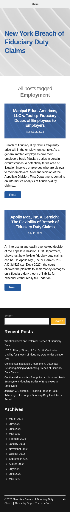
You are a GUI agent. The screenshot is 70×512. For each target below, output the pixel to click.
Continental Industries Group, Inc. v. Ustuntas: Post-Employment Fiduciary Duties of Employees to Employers (34, 382)
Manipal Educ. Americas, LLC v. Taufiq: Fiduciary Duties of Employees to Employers (35, 118)
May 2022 (14, 478)
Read (12, 194)
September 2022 (18, 458)
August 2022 (16, 463)
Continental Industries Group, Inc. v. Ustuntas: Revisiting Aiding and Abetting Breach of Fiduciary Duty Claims (33, 368)
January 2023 (17, 443)
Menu (35, 3)
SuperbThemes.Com (39, 503)
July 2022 (14, 468)
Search (8, 315)
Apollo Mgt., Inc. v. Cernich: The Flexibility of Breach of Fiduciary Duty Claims (35, 222)
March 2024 (16, 418)
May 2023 (14, 433)
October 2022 (17, 453)
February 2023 (17, 438)
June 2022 (15, 473)
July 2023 (14, 423)
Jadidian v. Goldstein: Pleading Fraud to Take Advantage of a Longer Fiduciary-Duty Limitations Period (33, 395)
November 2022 (18, 448)
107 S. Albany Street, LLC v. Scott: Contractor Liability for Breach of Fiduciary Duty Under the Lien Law (34, 354)
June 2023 (15, 428)
